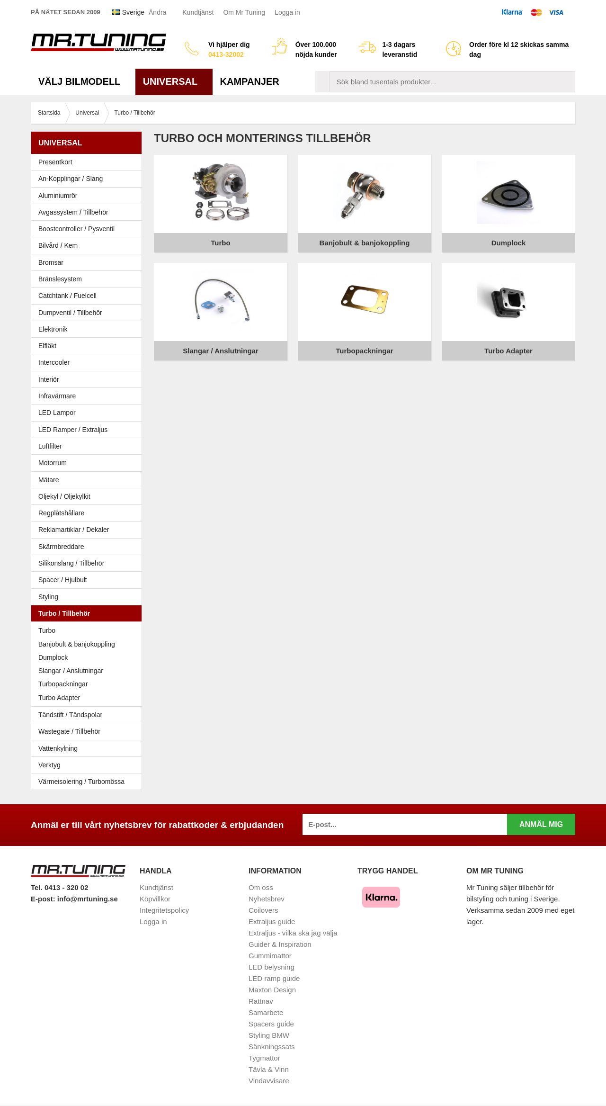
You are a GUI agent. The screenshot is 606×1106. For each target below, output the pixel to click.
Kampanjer (249, 81)
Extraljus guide (272, 921)
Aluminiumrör (88, 195)
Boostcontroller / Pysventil (76, 229)
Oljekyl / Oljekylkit (88, 496)
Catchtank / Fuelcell (67, 295)
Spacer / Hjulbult (88, 580)
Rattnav (261, 1001)
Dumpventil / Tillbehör (88, 312)
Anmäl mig (541, 824)
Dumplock (53, 657)
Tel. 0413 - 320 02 (59, 887)
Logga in (287, 12)
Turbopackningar (63, 684)
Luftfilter (50, 446)
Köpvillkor (155, 899)
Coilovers (263, 910)
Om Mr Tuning (244, 12)
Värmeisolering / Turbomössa (81, 781)
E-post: (44, 899)
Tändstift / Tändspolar (70, 715)
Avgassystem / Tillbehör (88, 212)
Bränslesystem (88, 279)
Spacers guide (271, 1024)
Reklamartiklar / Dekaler (73, 529)
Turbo (46, 630)
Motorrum (52, 463)
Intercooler (54, 362)
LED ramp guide (274, 978)
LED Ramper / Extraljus (88, 429)
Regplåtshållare (61, 513)
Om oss (261, 887)
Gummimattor (270, 956)
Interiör (88, 379)
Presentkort (55, 162)
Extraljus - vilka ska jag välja (293, 933)
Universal (174, 81)
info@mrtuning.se (87, 899)
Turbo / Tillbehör (88, 613)
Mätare (88, 480)
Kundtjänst (198, 12)
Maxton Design (272, 990)
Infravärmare (57, 396)
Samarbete (266, 1012)
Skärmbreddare (61, 546)
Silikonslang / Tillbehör (88, 563)
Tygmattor (264, 1058)
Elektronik (88, 329)
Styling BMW (269, 1035)
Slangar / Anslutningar (70, 670)
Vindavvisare (269, 1081)
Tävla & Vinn (269, 1069)
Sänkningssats (272, 1047)
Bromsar (50, 262)
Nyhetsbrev (267, 899)
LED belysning (271, 967)
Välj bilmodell (83, 81)
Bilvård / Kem (88, 245)
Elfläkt (47, 346)
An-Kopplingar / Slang (88, 178)
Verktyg (49, 765)
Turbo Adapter (59, 697)
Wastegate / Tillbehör (88, 731)
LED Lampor (88, 412)
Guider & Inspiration (280, 944)
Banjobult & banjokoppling (76, 644)
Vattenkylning (58, 748)
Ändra (157, 12)
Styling (48, 597)
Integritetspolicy (164, 910)
